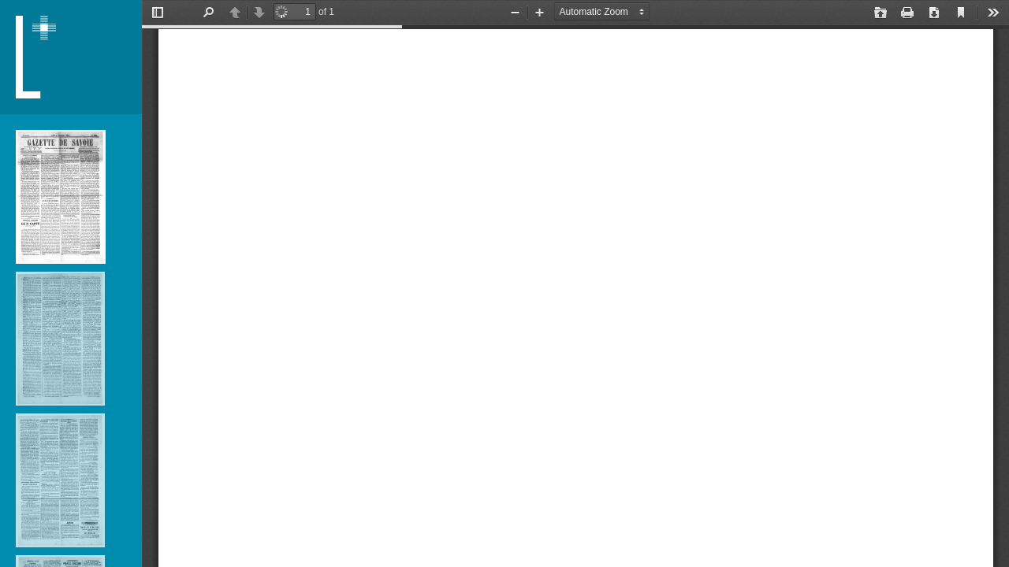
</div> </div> (575, 283)
